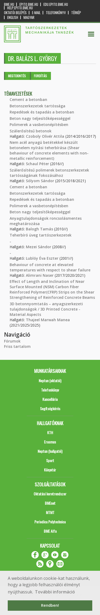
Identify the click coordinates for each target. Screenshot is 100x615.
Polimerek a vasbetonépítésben (39, 124)
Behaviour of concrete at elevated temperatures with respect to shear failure (50, 267)
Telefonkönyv (56, 12)
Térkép (76, 12)
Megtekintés (17, 76)
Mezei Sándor (38, 246)
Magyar (28, 17)
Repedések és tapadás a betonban (42, 112)
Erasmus (50, 442)
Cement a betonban (28, 99)
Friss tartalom (17, 346)
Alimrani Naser (40, 275)
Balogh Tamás (39, 228)
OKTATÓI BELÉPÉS (15, 12)
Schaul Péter (37, 163)
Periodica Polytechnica (50, 521)
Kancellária (50, 399)
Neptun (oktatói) (50, 380)
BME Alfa (50, 531)
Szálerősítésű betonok (30, 130)
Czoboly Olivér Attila (45, 136)
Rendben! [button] (50, 605)
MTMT (50, 512)
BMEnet (50, 503)
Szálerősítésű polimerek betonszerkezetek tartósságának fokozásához (49, 173)
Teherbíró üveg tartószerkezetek (40, 235)
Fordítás (40, 76)
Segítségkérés (50, 408)
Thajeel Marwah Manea (48, 319)
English (12, 17)
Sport (50, 460)
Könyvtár (50, 470)
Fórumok (12, 341)
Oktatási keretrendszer (50, 493)
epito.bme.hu (28, 4)
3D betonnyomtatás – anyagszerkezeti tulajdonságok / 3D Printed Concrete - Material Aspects (46, 309)
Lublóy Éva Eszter (42, 258)
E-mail (36, 12)
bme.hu (9, 4)
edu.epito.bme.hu (55, 4)
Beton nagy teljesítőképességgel (40, 118)
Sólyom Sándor (40, 180)
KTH (50, 432)
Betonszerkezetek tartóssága (37, 105)
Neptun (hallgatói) (50, 451)
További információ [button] (55, 592)
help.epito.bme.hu (20, 8)
